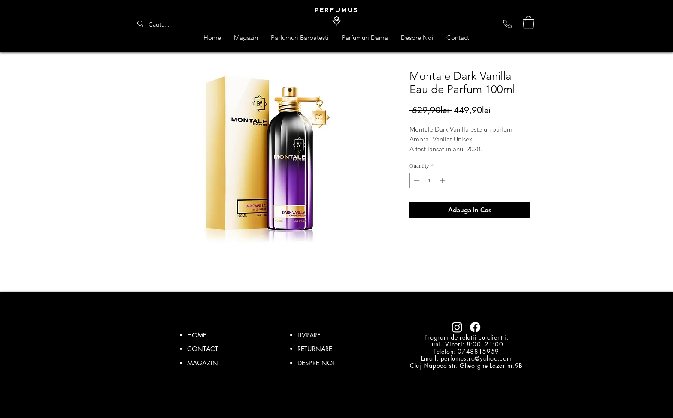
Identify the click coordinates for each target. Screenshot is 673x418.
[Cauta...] (162, 25)
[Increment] (443, 180)
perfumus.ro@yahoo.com (476, 358)
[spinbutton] (429, 180)
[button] (528, 22)
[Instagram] (457, 327)
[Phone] (507, 24)
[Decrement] (416, 180)
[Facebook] (475, 327)
